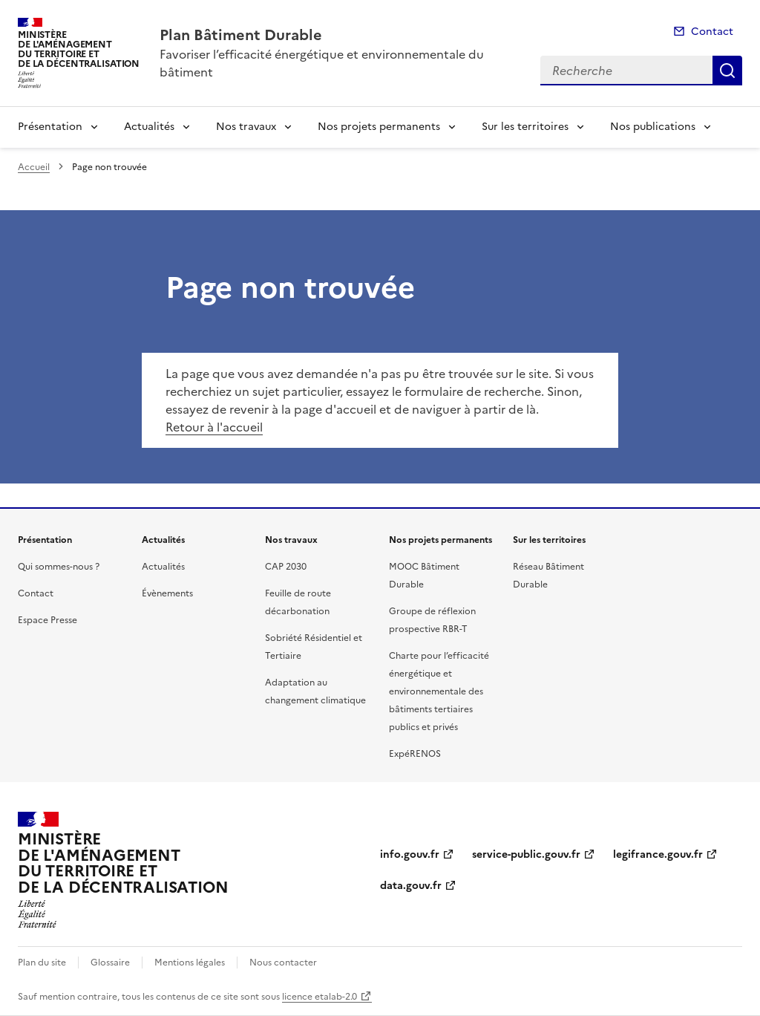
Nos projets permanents (379, 126)
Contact (712, 31)
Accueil (34, 167)
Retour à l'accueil (214, 427)
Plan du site (42, 962)
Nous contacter (283, 962)
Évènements (167, 593)
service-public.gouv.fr (526, 854)
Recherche (727, 70)
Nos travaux (246, 126)
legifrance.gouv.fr (658, 854)
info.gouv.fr (409, 854)
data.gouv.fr (411, 885)
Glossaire (110, 962)
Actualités (149, 126)
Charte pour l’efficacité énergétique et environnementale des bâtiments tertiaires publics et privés (439, 691)
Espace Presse (47, 620)
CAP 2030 (286, 566)
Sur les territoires (525, 126)
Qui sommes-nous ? (58, 566)
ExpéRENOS (415, 754)
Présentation (50, 126)
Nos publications (652, 126)
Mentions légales (189, 962)
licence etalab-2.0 (319, 996)
